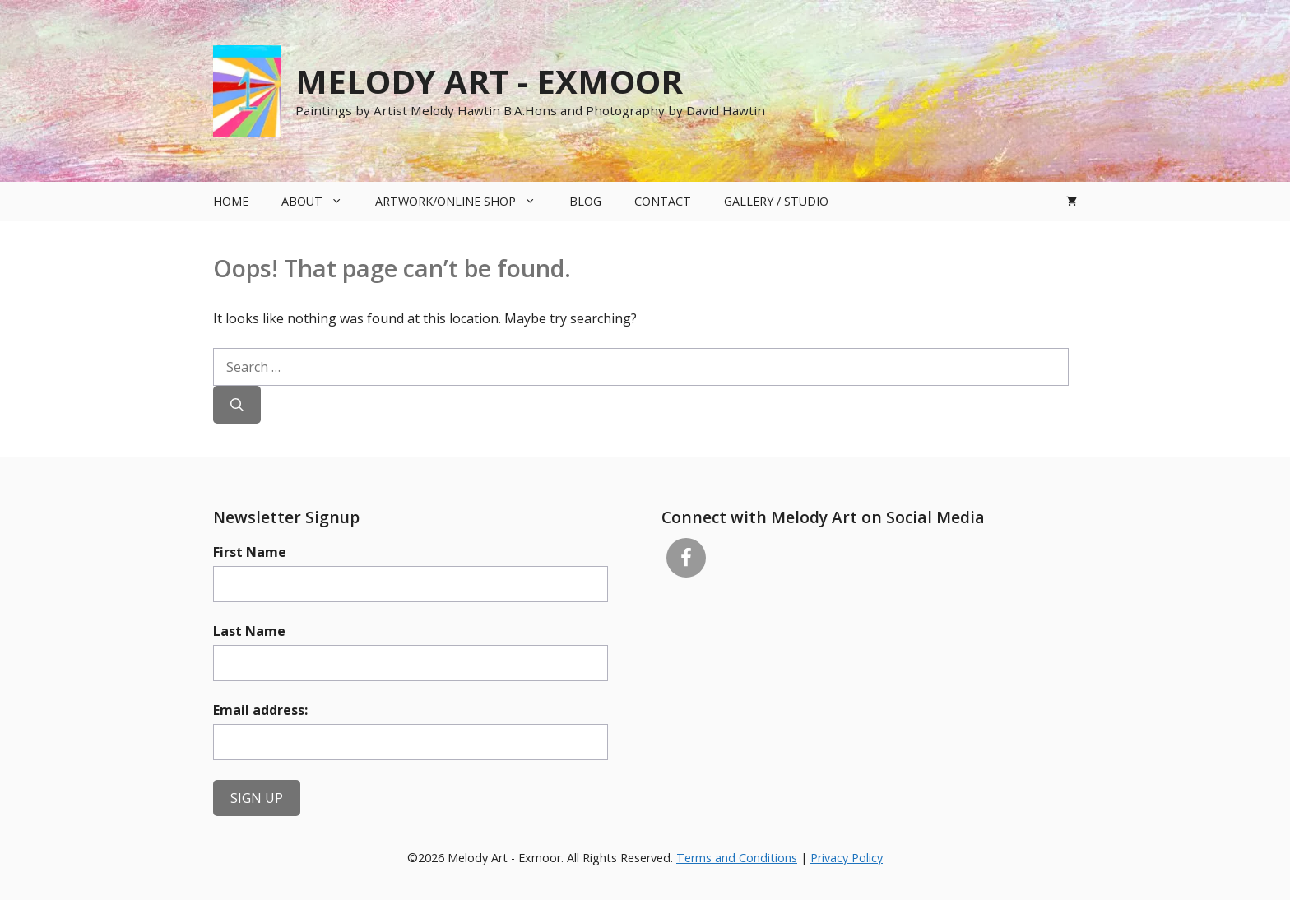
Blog (585, 201)
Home (230, 201)
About (320, 201)
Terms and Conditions (736, 857)
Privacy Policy (846, 857)
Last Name (249, 631)
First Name (249, 552)
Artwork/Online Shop (463, 201)
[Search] (237, 405)
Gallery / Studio (776, 201)
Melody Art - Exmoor (489, 81)
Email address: (260, 710)
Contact (662, 201)
